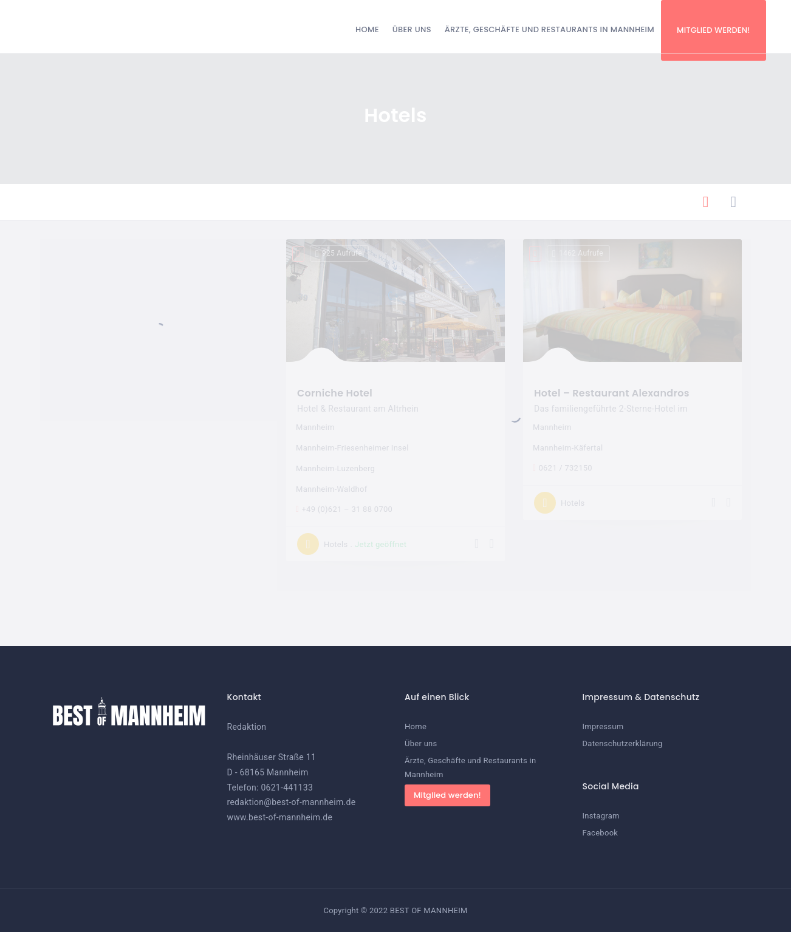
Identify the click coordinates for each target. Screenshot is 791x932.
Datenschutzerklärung (623, 743)
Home (367, 29)
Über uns (411, 29)
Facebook (600, 832)
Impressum (603, 726)
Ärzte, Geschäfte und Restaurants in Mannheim (549, 29)
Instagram (601, 815)
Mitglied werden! (713, 30)
